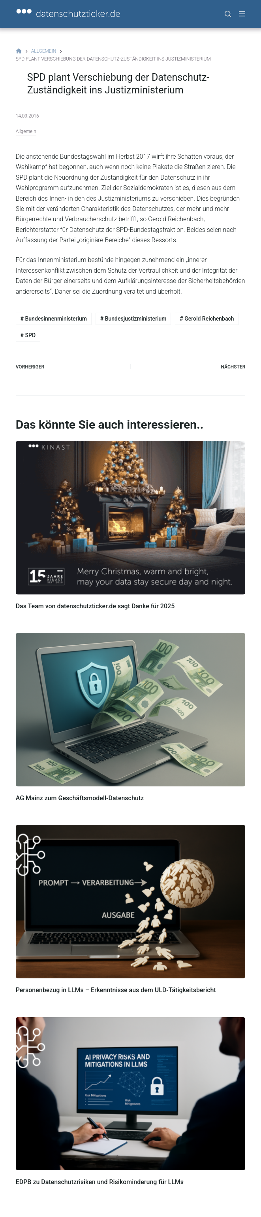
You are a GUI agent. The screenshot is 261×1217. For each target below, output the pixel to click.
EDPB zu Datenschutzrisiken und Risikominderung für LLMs (100, 1182)
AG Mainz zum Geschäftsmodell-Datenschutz (80, 798)
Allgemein (26, 131)
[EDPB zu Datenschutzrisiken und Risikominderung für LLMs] (131, 1094)
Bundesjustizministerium (133, 318)
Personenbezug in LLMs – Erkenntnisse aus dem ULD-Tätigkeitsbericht (116, 990)
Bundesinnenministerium (54, 318)
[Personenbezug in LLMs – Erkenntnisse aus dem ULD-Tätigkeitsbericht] (131, 901)
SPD (28, 335)
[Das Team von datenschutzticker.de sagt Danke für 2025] (131, 517)
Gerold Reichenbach (207, 318)
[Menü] (242, 14)
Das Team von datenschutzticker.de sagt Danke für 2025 (95, 606)
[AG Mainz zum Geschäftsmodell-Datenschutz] (131, 709)
